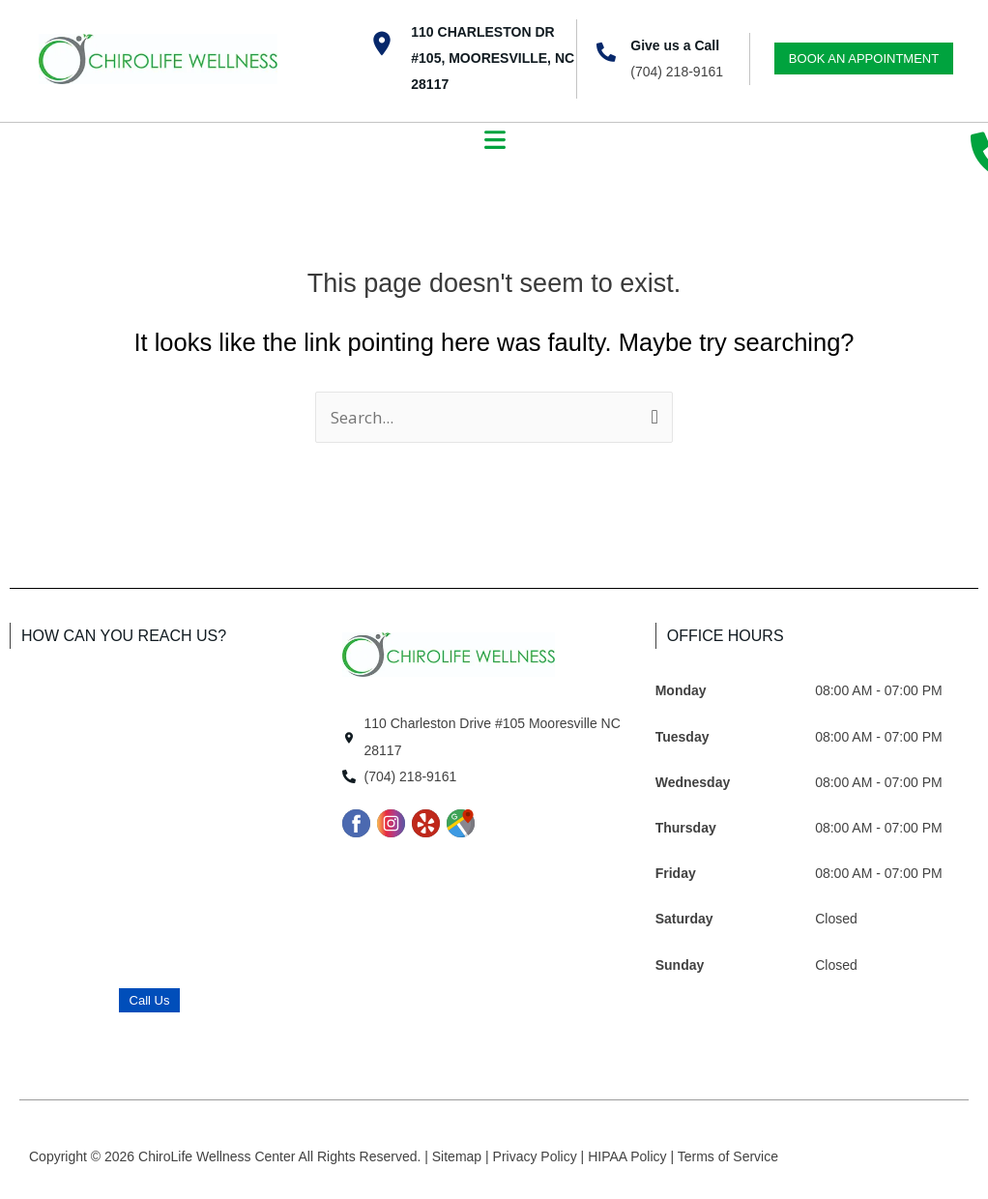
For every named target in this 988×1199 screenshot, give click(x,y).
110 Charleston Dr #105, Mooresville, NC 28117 (492, 58)
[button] (494, 142)
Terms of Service (728, 1156)
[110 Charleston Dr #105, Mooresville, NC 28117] (381, 43)
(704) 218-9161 (676, 71)
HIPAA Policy (629, 1156)
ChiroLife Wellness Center (218, 1156)
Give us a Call (674, 45)
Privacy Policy (537, 1156)
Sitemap (458, 1156)
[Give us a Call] (606, 52)
